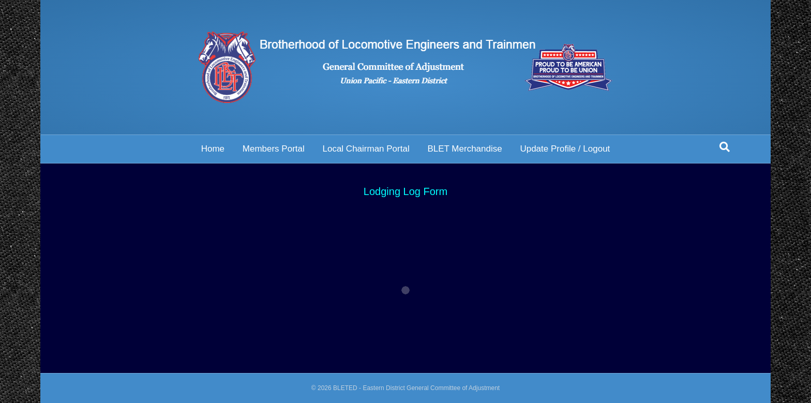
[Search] (724, 147)
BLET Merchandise (464, 149)
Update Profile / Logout (565, 149)
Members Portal (274, 149)
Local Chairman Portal (365, 149)
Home (212, 149)
